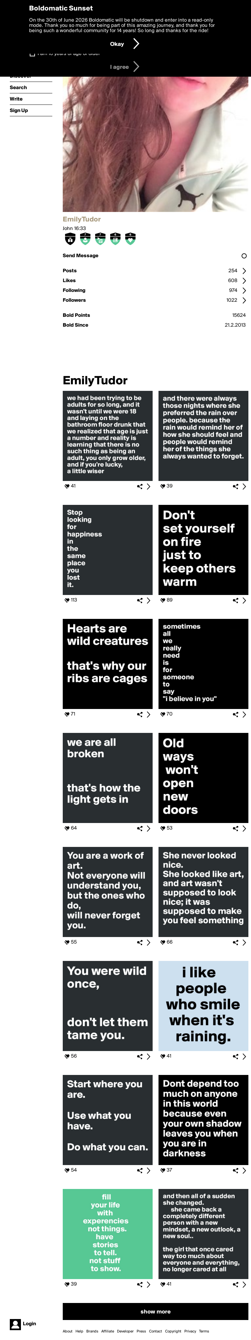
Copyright (173, 1331)
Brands (92, 1331)
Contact (155, 1331)
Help (79, 1331)
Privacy (190, 1331)
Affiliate (107, 1331)
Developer (125, 1331)
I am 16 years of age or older (69, 53)
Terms (204, 1331)
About (68, 1331)
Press (141, 1331)
